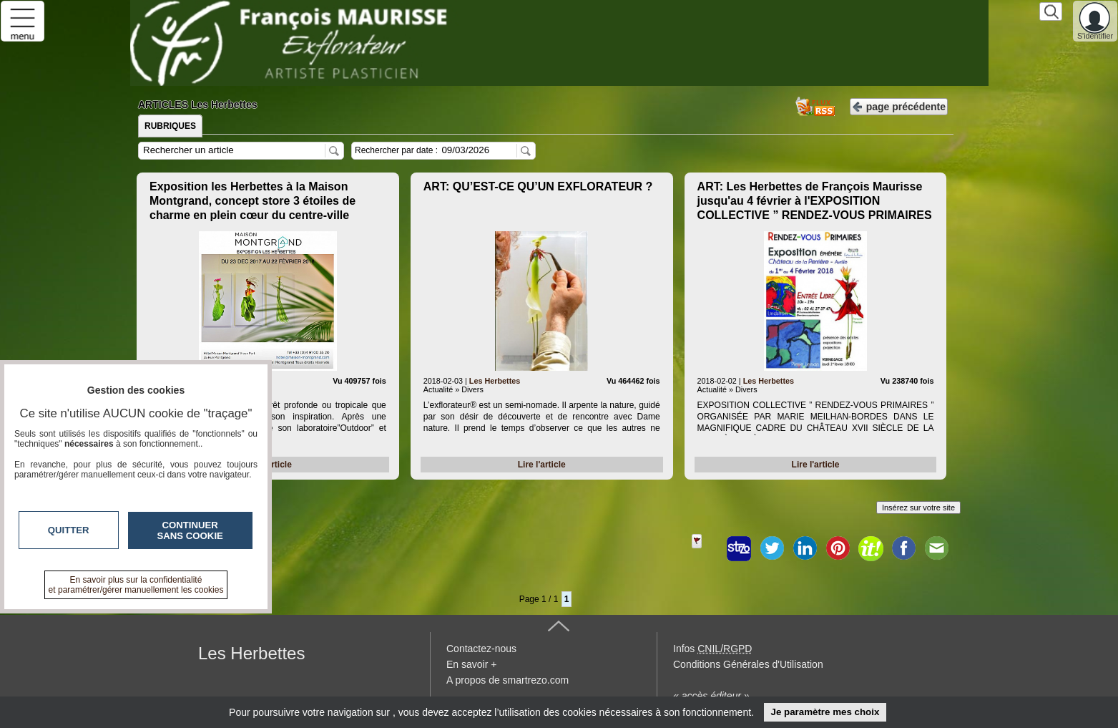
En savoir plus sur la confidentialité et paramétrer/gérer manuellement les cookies (136, 585)
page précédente (899, 105)
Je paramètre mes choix (824, 712)
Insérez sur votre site (918, 507)
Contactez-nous (481, 648)
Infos (712, 648)
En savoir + (471, 664)
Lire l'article (542, 465)
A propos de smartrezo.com (507, 680)
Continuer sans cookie (190, 530)
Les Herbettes (494, 381)
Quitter (68, 530)
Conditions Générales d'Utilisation (748, 664)
